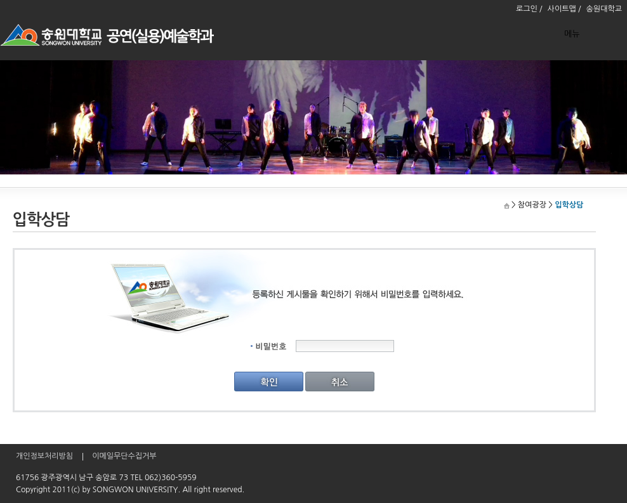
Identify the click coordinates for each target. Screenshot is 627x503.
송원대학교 (604, 9)
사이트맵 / (564, 9)
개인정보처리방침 (44, 456)
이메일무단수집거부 (124, 456)
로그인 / (529, 9)
